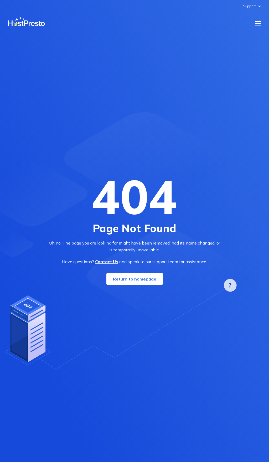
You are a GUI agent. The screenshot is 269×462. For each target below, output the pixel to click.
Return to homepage (134, 279)
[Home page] (26, 22)
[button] (258, 23)
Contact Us (106, 261)
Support (252, 6)
